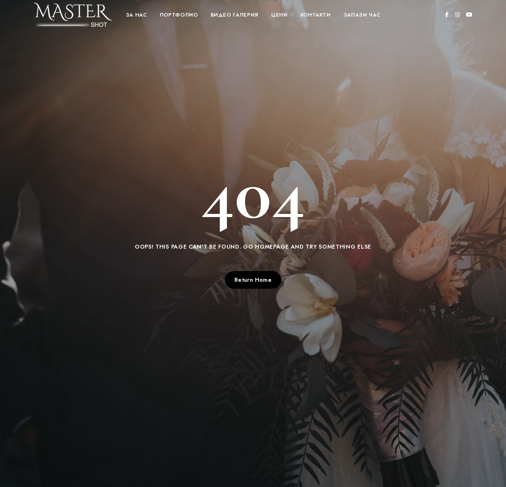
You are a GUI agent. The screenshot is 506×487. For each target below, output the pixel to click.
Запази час (362, 15)
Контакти (315, 15)
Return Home (253, 280)
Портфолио (179, 15)
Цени (279, 15)
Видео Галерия (235, 15)
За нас (136, 15)
